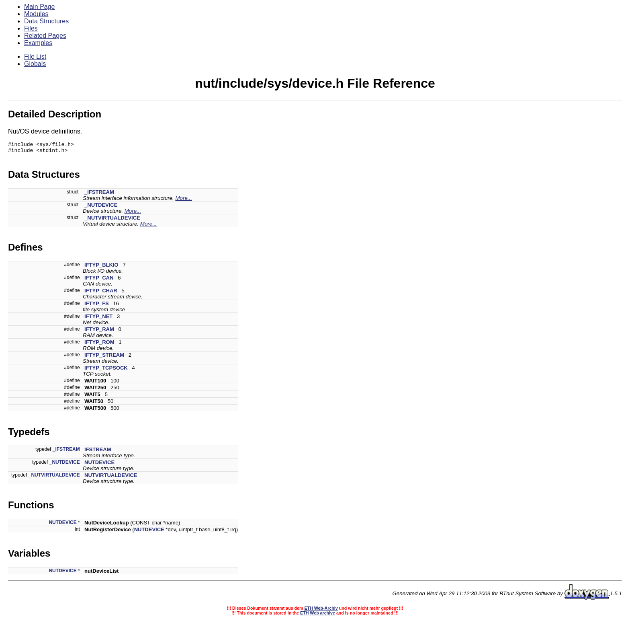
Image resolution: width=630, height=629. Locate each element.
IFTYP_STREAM (104, 357)
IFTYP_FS (96, 306)
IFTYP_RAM (99, 332)
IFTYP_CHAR (100, 293)
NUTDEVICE (99, 465)
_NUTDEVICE (100, 207)
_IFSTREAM (99, 194)
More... (183, 200)
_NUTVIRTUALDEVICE (112, 220)
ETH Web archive (317, 615)
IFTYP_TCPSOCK (106, 370)
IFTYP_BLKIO (101, 267)
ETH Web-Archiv (321, 610)
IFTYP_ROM (99, 344)
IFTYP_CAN (98, 280)
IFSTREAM (97, 452)
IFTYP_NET (98, 319)
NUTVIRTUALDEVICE (110, 478)
